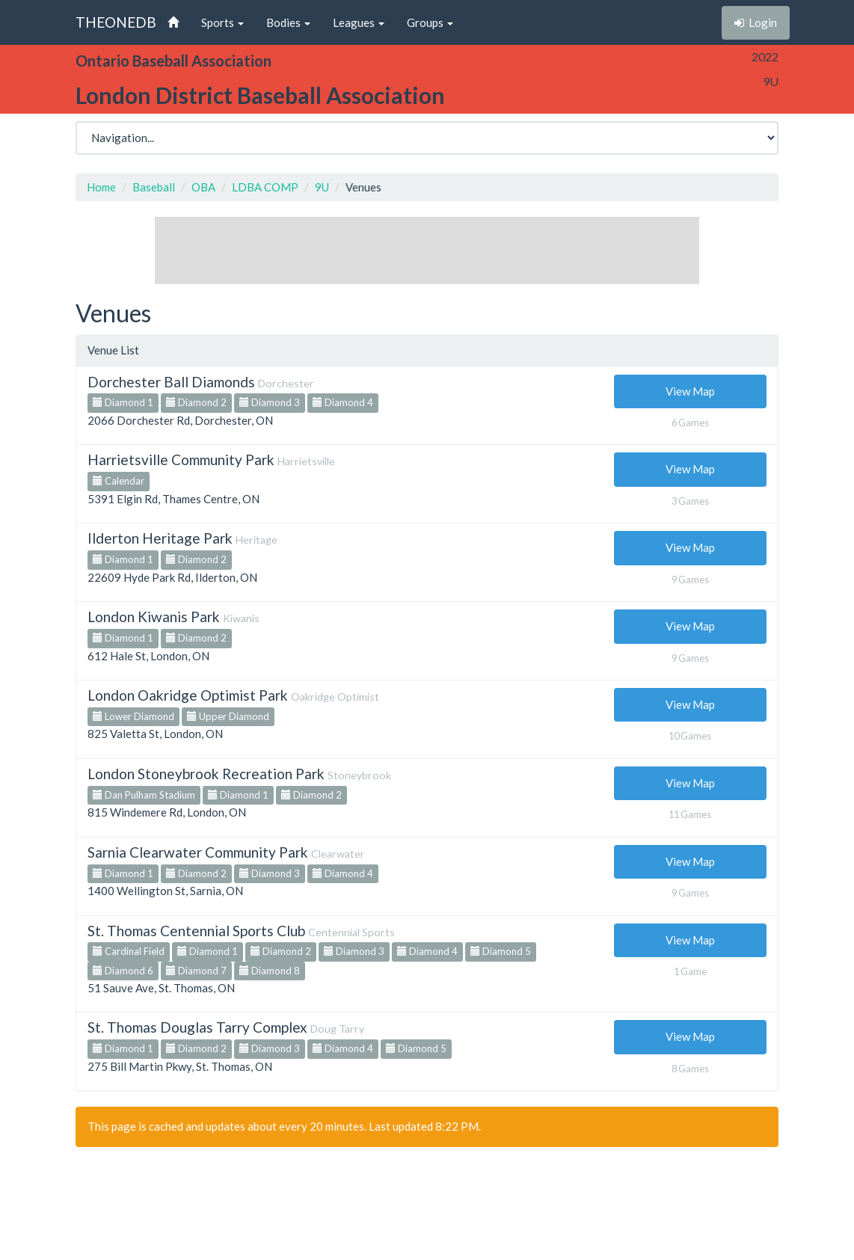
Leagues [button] (358, 22)
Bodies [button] (288, 22)
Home (101, 187)
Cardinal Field (129, 951)
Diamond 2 (196, 402)
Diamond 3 (269, 402)
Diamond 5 (500, 951)
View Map (690, 391)
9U (322, 187)
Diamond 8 (269, 971)
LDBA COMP (265, 187)
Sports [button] (222, 22)
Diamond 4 (343, 402)
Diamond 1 (123, 402)
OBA (203, 187)
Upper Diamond (228, 716)
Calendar (118, 481)
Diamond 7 (196, 971)
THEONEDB (116, 22)
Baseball (153, 187)
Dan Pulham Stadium (144, 795)
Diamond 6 (123, 971)
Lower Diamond (133, 716)
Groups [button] (430, 22)
